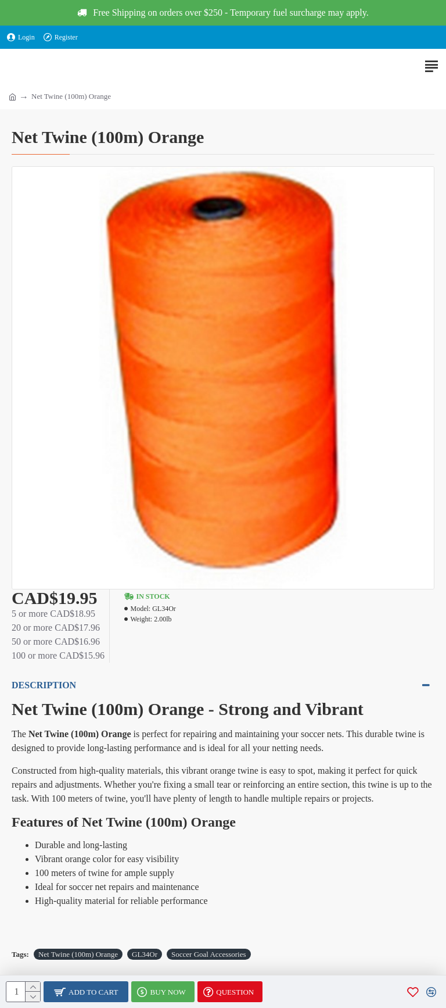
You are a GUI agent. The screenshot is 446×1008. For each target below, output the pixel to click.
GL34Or (144, 954)
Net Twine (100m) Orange (78, 954)
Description (44, 685)
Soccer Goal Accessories (208, 954)
